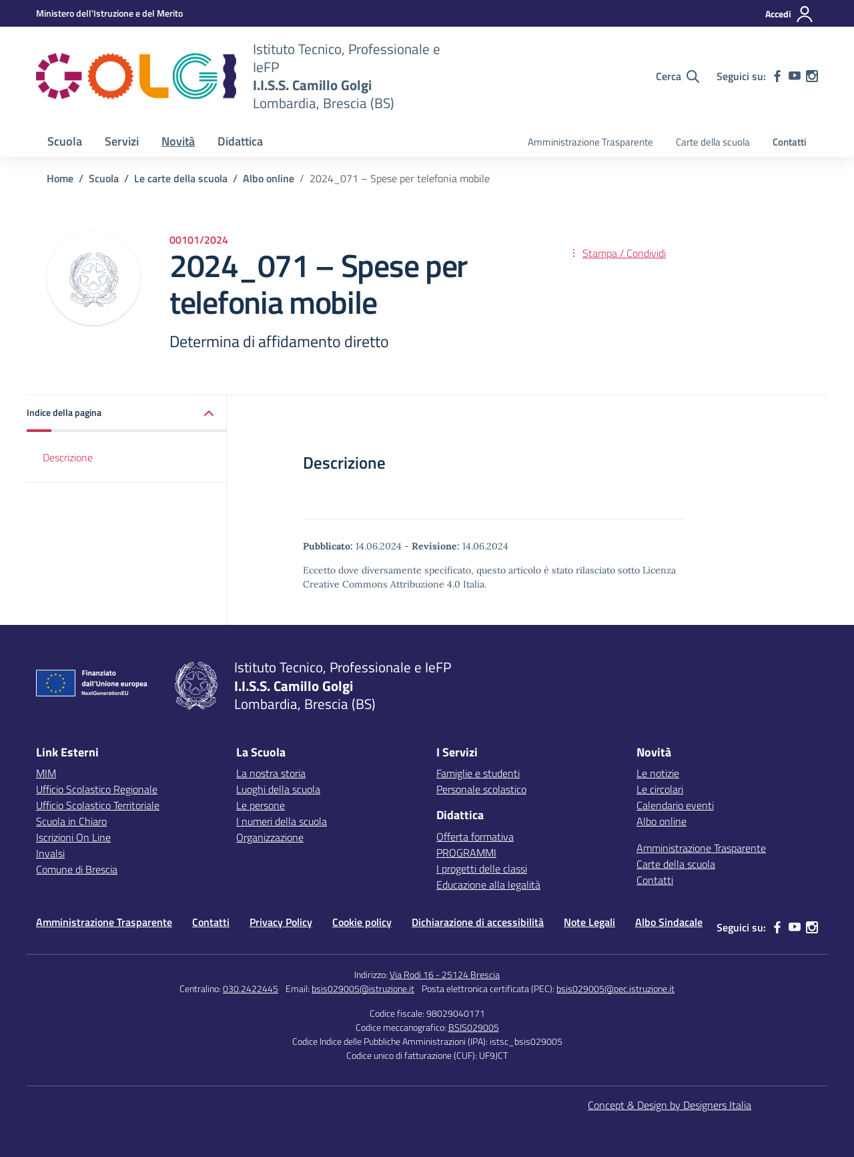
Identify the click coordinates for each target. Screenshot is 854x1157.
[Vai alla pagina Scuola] (104, 178)
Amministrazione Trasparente (590, 142)
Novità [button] (178, 141)
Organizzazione (270, 837)
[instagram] (812, 76)
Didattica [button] (240, 141)
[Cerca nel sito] (677, 76)
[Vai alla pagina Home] (60, 178)
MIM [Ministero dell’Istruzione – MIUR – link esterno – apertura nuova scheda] (46, 773)
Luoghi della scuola (278, 789)
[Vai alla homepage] (136, 76)
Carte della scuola (713, 142)
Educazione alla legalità (488, 885)
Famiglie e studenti (478, 773)
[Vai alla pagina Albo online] (268, 178)
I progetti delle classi (481, 869)
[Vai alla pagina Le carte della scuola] (181, 178)
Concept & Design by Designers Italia (669, 1105)
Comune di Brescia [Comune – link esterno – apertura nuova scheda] (76, 869)
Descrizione (68, 457)
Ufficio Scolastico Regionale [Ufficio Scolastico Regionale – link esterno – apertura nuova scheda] (96, 789)
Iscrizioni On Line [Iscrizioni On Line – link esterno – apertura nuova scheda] (73, 837)
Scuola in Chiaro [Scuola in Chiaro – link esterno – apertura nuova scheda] (71, 821)
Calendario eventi (675, 805)
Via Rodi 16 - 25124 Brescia (445, 974)
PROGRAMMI (466, 853)
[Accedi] (789, 14)
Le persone (260, 805)
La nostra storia (271, 773)
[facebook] (777, 76)
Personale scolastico (481, 789)
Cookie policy (362, 922)
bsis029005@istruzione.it (363, 988)
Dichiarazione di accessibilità (478, 922)
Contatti (790, 142)
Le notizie (657, 773)
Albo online (661, 821)
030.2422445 (250, 988)
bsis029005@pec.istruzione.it (615, 988)
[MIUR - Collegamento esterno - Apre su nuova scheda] (109, 13)
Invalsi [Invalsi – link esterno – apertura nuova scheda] (50, 853)
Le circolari (659, 789)
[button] (127, 413)
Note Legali (589, 922)
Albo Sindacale (669, 922)
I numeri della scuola (281, 821)
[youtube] (795, 76)
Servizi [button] (122, 141)
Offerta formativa (475, 837)
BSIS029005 (473, 1027)
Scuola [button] (64, 141)
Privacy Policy (281, 922)
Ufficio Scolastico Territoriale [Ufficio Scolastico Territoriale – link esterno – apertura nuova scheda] (97, 805)
